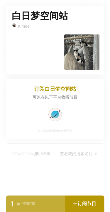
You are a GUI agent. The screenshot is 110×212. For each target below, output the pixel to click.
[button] (84, 204)
